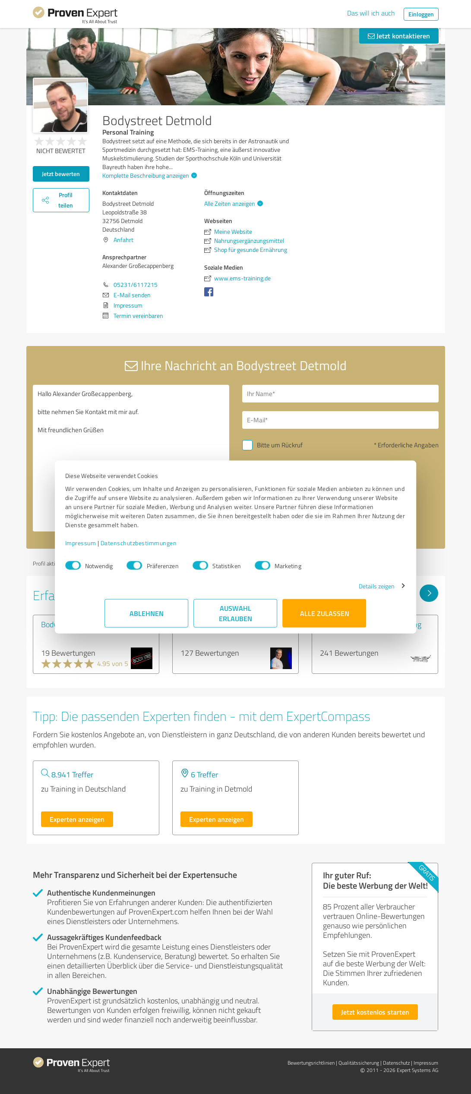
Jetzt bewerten (61, 174)
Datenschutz (396, 1062)
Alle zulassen (324, 617)
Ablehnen (147, 617)
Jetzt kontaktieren (399, 36)
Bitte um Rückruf (280, 445)
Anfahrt (123, 240)
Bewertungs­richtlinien (311, 1062)
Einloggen (421, 14)
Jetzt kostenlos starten (375, 1012)
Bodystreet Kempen (73, 624)
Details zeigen (337, 590)
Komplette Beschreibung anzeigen (148, 175)
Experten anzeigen (77, 819)
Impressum (120, 547)
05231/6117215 (136, 284)
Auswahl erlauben (235, 617)
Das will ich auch (371, 13)
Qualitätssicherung (358, 1062)
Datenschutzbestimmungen (178, 547)
